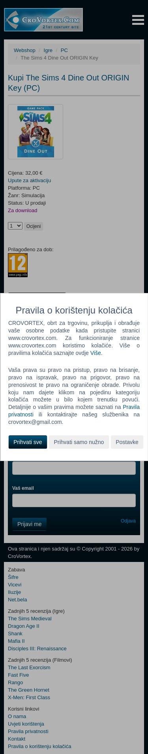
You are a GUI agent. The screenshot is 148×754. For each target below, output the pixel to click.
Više (95, 353)
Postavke (127, 442)
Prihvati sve (27, 442)
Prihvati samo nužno (79, 442)
